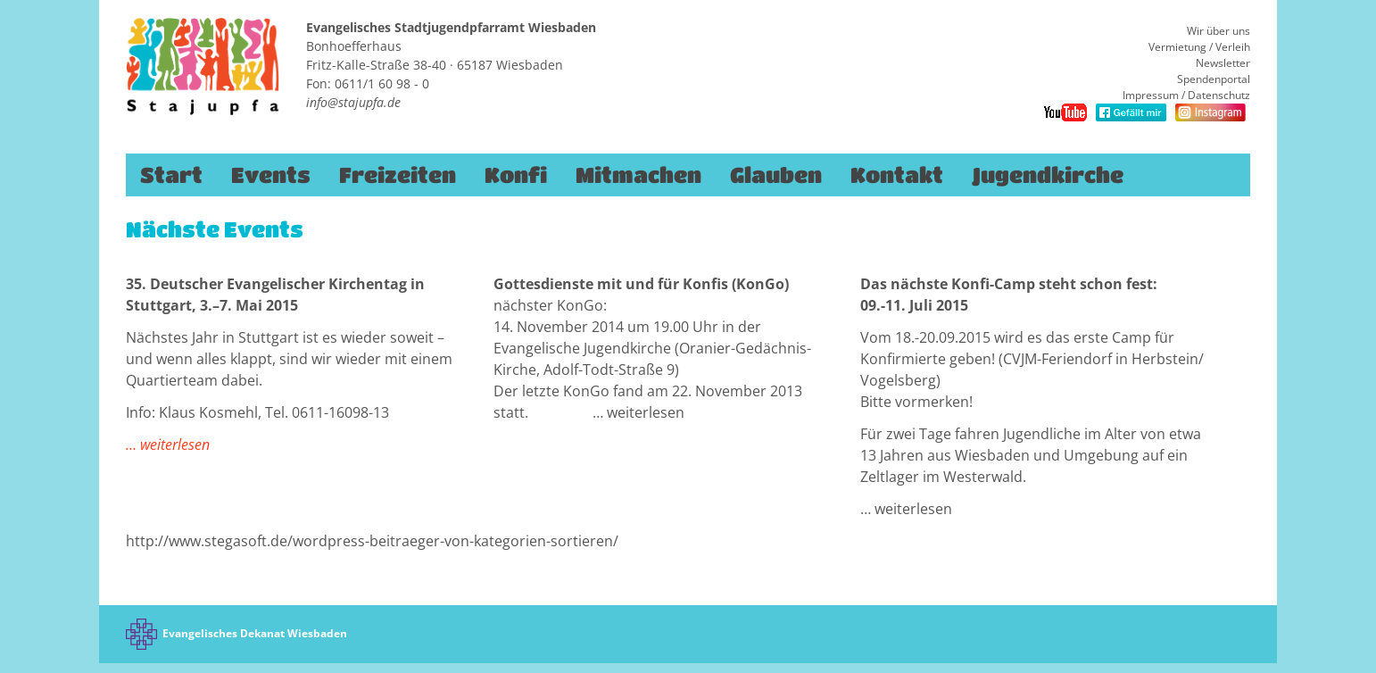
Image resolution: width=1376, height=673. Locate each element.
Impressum (1151, 95)
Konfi (516, 174)
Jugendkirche (1047, 174)
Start (171, 174)
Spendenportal (1213, 79)
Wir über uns (1218, 30)
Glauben (776, 174)
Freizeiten (397, 174)
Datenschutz (1219, 95)
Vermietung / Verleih (1199, 46)
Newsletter (1223, 63)
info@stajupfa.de (353, 102)
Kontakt (896, 174)
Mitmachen (638, 174)
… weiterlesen (168, 444)
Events (271, 174)
